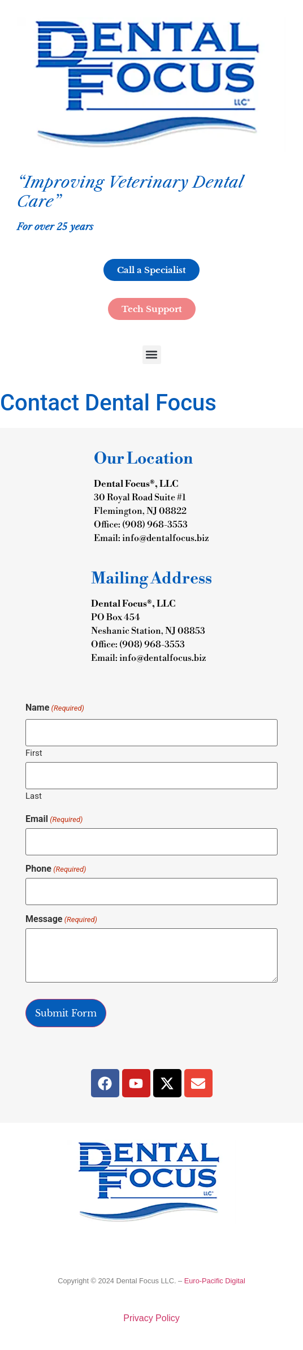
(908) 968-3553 (155, 524)
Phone (55, 868)
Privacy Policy (151, 1318)
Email (54, 819)
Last (33, 796)
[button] (151, 354)
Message (61, 919)
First (33, 753)
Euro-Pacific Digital (214, 1281)
